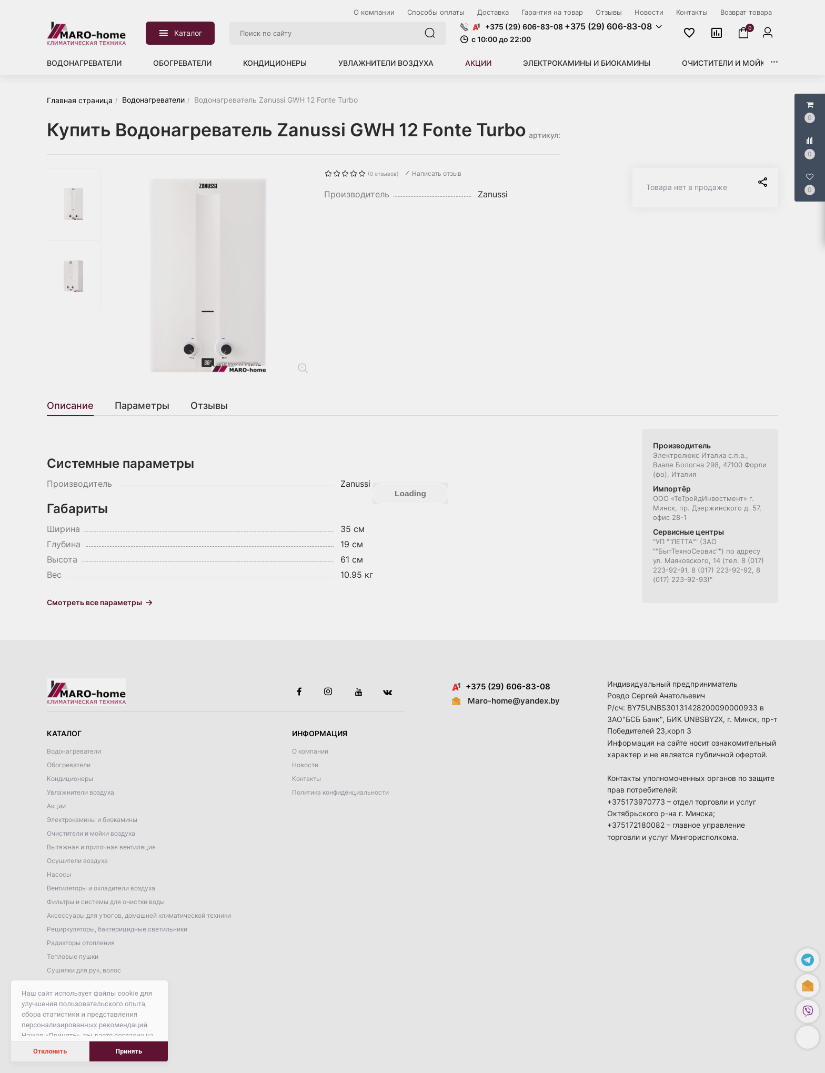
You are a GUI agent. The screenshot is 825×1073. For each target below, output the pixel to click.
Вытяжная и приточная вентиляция (101, 847)
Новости (305, 765)
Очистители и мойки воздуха (745, 62)
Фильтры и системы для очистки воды (106, 902)
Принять (128, 1051)
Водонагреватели (84, 62)
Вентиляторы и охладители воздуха (101, 888)
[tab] (75, 405)
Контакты (306, 779)
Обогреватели (182, 62)
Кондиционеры (275, 62)
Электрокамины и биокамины (586, 62)
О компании (310, 751)
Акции (478, 62)
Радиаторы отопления (81, 943)
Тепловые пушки (72, 956)
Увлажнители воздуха (386, 62)
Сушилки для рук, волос (84, 970)
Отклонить (50, 1051)
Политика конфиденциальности (340, 792)
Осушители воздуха (77, 861)
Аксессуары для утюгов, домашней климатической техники (139, 915)
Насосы (59, 874)
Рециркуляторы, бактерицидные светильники (117, 929)
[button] (807, 1037)
